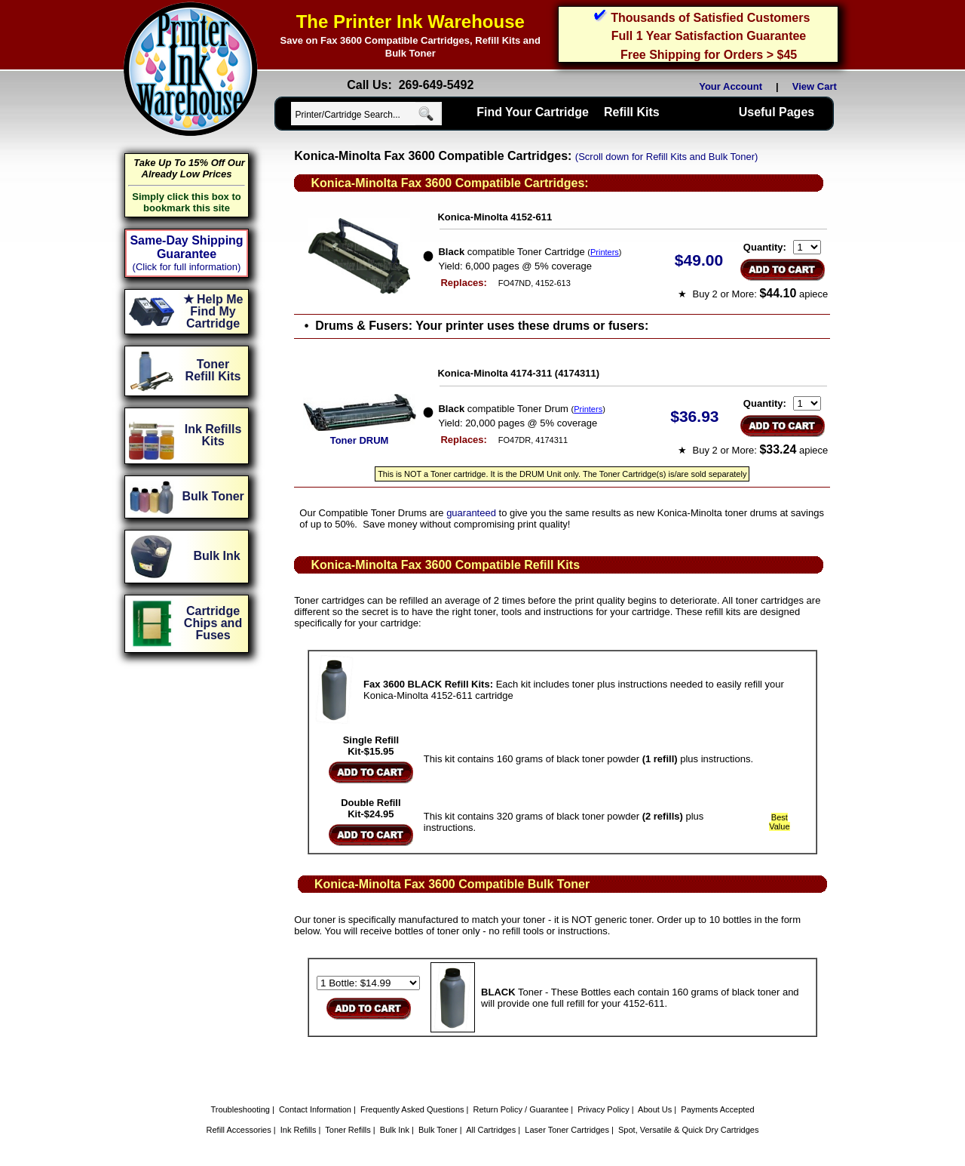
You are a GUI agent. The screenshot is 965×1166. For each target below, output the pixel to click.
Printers (604, 252)
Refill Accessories (239, 1129)
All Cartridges (491, 1129)
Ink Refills (298, 1129)
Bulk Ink (394, 1129)
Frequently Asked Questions (412, 1109)
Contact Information (315, 1109)
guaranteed (471, 512)
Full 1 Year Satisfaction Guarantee (708, 35)
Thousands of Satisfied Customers (710, 17)
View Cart (817, 86)
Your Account (730, 86)
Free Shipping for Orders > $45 (708, 54)
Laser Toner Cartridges (567, 1129)
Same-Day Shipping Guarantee (186, 247)
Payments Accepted (717, 1109)
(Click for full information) (187, 266)
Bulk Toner (438, 1129)
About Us (655, 1109)
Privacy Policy (603, 1109)
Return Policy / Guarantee (521, 1109)
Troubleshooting (239, 1109)
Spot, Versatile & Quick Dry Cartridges (688, 1129)
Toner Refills (348, 1129)
